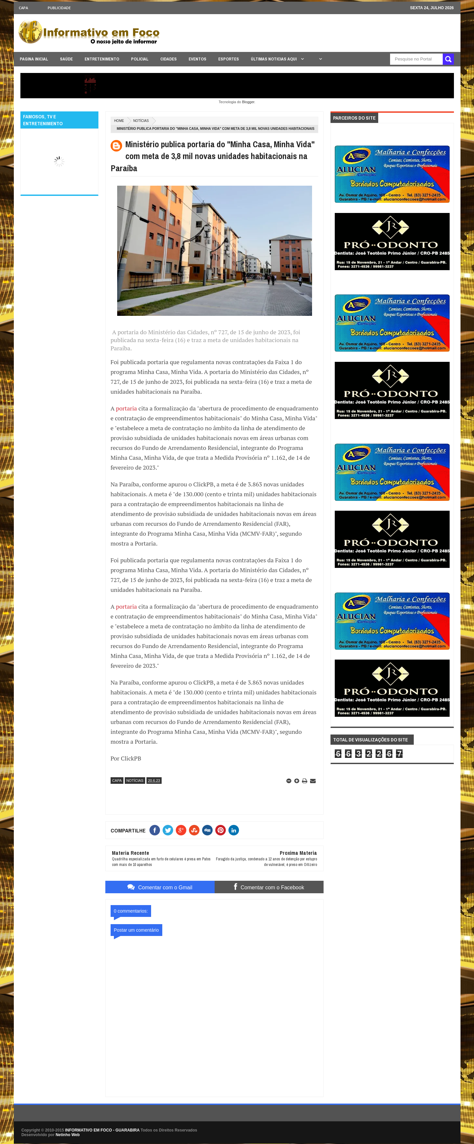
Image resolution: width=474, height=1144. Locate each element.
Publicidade (59, 7)
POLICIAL (139, 59)
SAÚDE (66, 59)
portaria (126, 408)
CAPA (23, 7)
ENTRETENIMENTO (102, 59)
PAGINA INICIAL (34, 59)
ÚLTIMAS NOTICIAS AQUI (274, 59)
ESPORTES (228, 59)
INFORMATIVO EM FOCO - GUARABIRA (102, 1130)
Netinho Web (68, 1134)
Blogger (248, 102)
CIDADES (168, 59)
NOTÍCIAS (141, 121)
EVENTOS (197, 59)
